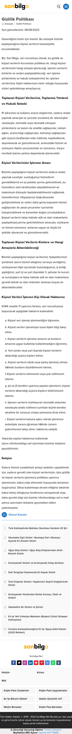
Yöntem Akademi (52, 729)
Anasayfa (7, 24)
